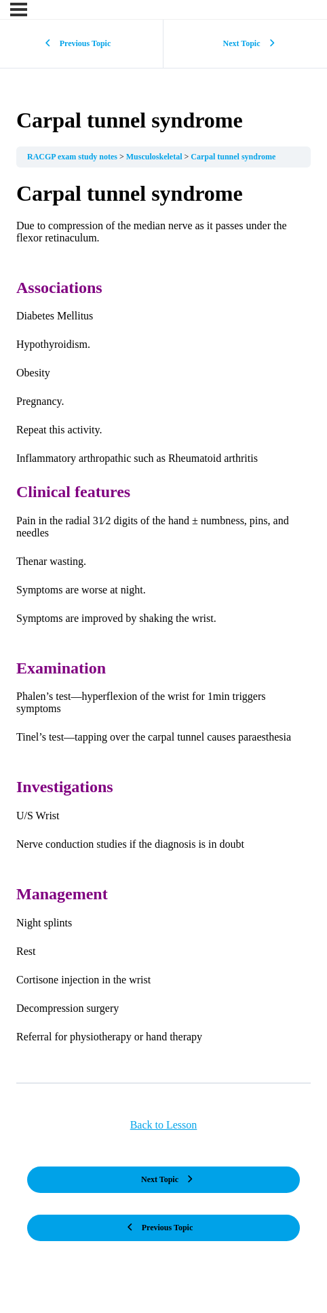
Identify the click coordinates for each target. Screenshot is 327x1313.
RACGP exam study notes (73, 156)
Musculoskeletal (155, 156)
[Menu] (18, 9)
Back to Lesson (163, 1125)
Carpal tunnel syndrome (233, 156)
